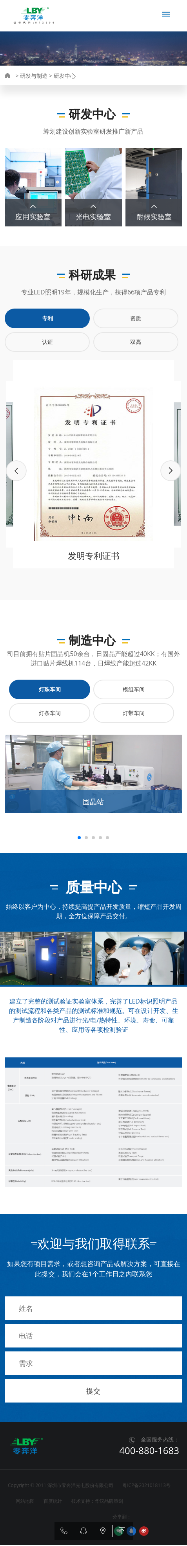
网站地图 (25, 1501)
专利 (47, 319)
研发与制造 (33, 75)
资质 (135, 319)
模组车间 (134, 690)
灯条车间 (50, 713)
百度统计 (53, 1501)
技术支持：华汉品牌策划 (97, 1501)
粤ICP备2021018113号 (146, 1486)
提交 (93, 1391)
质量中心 (112, 95)
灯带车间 (134, 713)
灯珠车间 (50, 690)
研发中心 (65, 75)
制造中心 (81, 95)
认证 (47, 342)
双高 (135, 342)
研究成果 (50, 95)
